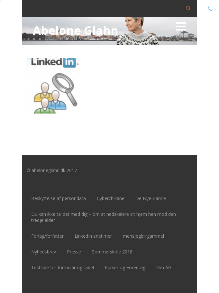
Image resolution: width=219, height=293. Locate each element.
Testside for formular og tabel (62, 267)
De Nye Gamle (150, 198)
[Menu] (181, 26)
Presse (74, 252)
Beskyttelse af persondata (58, 198)
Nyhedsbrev (43, 252)
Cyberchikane (110, 198)
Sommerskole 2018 (112, 252)
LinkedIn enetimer (93, 236)
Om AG (163, 267)
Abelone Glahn (75, 30)
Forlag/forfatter (47, 236)
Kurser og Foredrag (125, 267)
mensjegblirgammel (143, 236)
